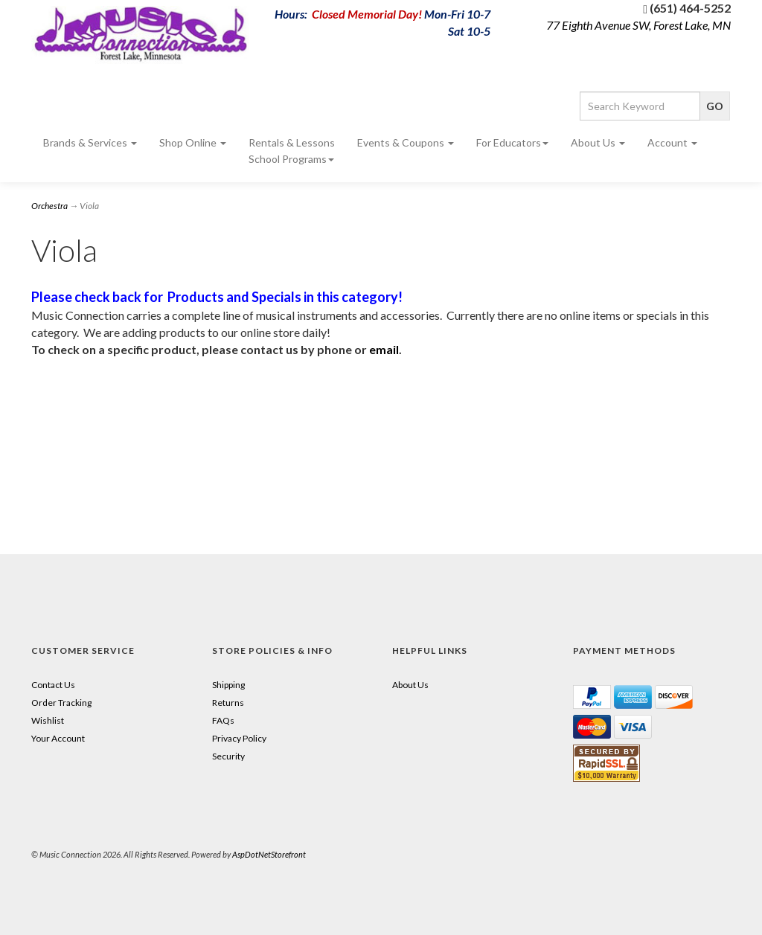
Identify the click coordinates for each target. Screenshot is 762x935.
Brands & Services (90, 142)
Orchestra (49, 205)
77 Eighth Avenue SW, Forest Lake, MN (638, 25)
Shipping (228, 684)
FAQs (223, 720)
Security (228, 756)
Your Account (58, 738)
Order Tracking (61, 702)
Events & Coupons (405, 142)
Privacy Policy (239, 738)
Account (672, 142)
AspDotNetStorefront (269, 854)
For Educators (512, 142)
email (384, 349)
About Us (598, 142)
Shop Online (192, 142)
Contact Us (53, 684)
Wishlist (47, 720)
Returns (228, 702)
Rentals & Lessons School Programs (292, 150)
